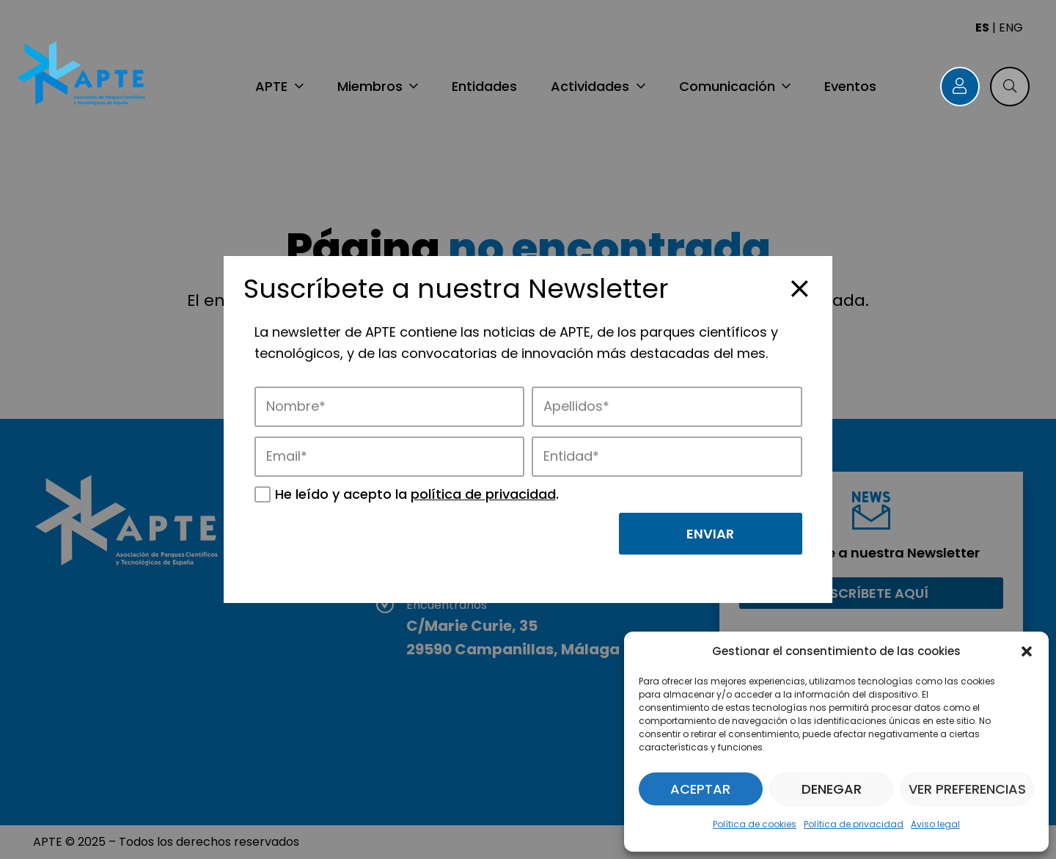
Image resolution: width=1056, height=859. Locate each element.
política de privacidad (483, 494)
